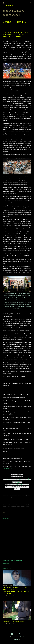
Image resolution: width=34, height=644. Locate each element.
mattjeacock (21, 636)
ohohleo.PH (8, 6)
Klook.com (6, 563)
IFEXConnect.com (7, 468)
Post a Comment (10, 595)
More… (21, 22)
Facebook (17, 482)
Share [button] (4, 512)
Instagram (16, 479)
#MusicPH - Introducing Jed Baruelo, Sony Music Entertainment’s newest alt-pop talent (16, 590)
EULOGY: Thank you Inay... (13, 621)
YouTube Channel (22, 484)
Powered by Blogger (17, 634)
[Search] (30, 2)
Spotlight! (9, 22)
